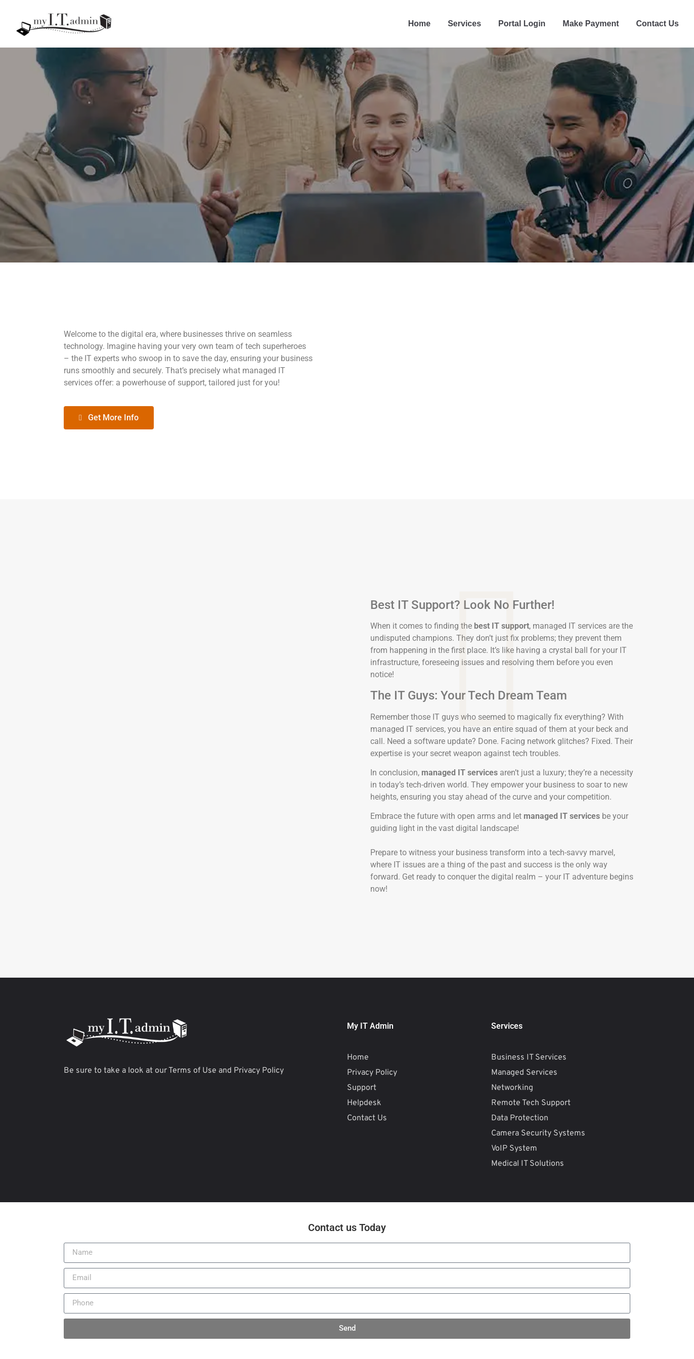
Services (464, 23)
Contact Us (657, 23)
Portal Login (521, 23)
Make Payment (590, 23)
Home (419, 23)
